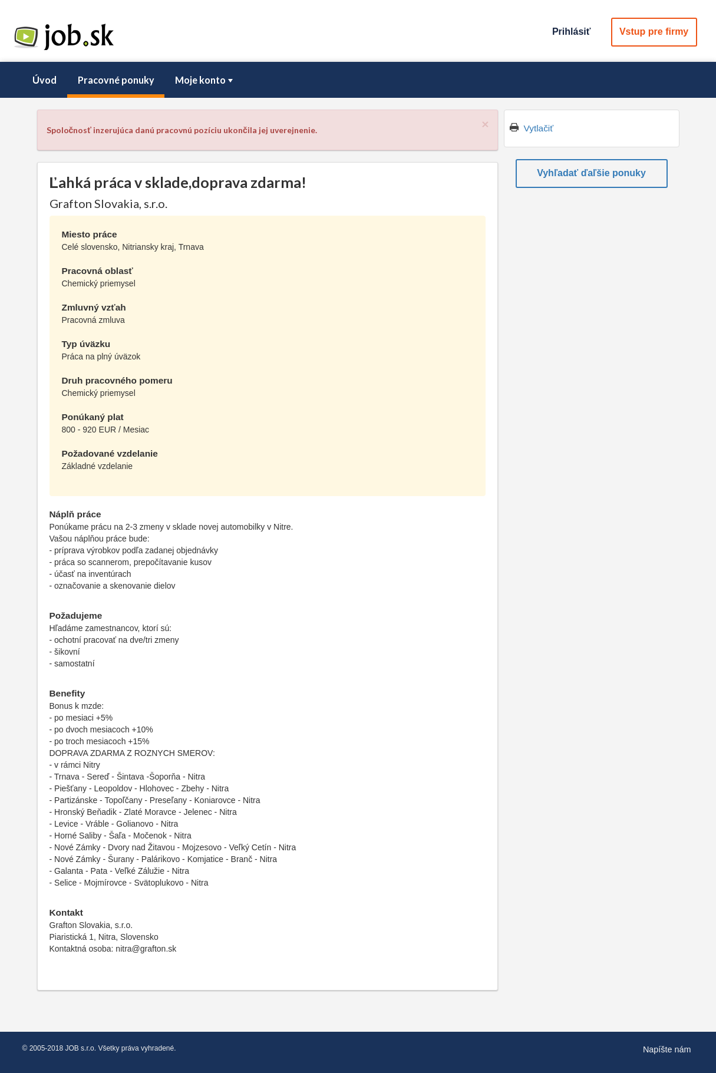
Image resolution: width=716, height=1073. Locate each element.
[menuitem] (44, 80)
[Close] (485, 124)
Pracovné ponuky (116, 79)
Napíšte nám (667, 1049)
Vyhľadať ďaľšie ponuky (591, 173)
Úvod (44, 79)
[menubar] (358, 80)
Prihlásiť (571, 32)
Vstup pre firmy (653, 32)
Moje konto (205, 79)
